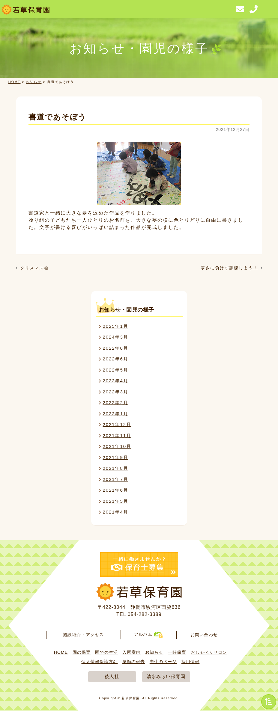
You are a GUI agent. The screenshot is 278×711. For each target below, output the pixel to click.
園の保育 (82, 652)
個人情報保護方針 (99, 661)
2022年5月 (115, 369)
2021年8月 (115, 468)
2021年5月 (115, 501)
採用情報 (190, 661)
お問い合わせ (204, 634)
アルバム (148, 634)
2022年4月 (115, 380)
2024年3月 (115, 336)
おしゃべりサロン (209, 652)
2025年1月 (115, 326)
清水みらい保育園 (166, 676)
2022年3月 (115, 391)
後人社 (112, 676)
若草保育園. (131, 698)
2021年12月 (117, 424)
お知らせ (34, 82)
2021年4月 (115, 511)
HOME (14, 82)
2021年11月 (117, 435)
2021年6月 (115, 490)
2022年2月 (115, 402)
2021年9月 (115, 457)
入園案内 (131, 652)
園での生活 (106, 652)
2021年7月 (115, 479)
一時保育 (177, 652)
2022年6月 (115, 358)
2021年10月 (117, 446)
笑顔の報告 (133, 661)
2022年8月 (115, 348)
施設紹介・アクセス (83, 634)
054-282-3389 (145, 614)
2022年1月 (115, 413)
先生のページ (163, 661)
